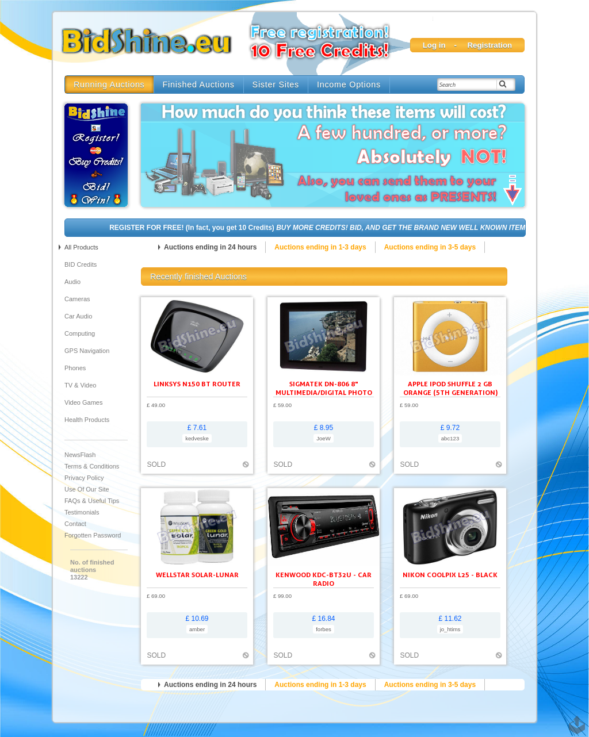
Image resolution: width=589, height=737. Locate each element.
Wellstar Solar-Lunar (197, 574)
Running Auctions (109, 84)
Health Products (86, 419)
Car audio (78, 316)
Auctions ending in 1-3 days (320, 247)
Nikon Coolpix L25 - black (450, 574)
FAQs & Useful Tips (91, 500)
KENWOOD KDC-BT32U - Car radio (324, 579)
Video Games (83, 402)
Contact (75, 523)
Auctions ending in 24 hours (210, 247)
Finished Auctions (199, 84)
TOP (575, 719)
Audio (72, 281)
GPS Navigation (86, 350)
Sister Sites (276, 84)
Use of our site (86, 489)
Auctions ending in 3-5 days (430, 247)
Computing (79, 333)
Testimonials (82, 512)
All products (81, 247)
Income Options (349, 84)
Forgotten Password (92, 535)
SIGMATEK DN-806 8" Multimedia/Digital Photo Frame (324, 392)
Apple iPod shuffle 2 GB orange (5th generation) (450, 388)
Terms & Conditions (91, 466)
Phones (75, 367)
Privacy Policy (84, 477)
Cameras (77, 298)
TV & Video (80, 385)
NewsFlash (79, 454)
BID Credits (80, 264)
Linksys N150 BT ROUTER (197, 383)
